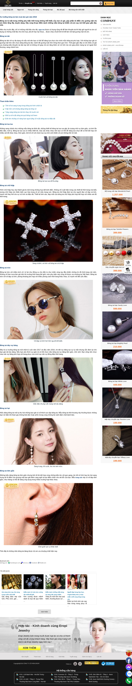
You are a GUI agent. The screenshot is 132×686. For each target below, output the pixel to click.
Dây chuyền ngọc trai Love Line (117, 267)
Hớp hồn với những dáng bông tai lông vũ (20, 109)
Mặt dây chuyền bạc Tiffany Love (117, 457)
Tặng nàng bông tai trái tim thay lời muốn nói (22, 112)
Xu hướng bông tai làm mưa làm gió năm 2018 (18, 17)
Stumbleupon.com (14, 563)
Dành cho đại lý (87, 656)
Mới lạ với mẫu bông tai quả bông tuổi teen (21, 115)
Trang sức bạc (48, 10)
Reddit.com (42, 563)
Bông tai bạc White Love (117, 381)
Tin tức (21, 3)
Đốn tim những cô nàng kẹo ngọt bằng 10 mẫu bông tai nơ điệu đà (30, 119)
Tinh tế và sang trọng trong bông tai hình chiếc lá (23, 106)
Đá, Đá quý (61, 10)
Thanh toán (37, 656)
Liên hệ (55, 3)
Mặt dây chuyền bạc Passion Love (117, 419)
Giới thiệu (39, 3)
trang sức (78, 477)
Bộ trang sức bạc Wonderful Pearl (117, 191)
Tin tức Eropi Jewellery (111, 42)
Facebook (33, 563)
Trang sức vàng (33, 10)
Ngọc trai (20, 10)
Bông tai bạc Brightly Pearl (117, 343)
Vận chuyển (107, 24)
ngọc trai (41, 29)
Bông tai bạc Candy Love (117, 305)
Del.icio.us (25, 563)
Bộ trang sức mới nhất (76, 10)
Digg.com (3, 563)
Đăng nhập (109, 4)
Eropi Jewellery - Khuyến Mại (113, 45)
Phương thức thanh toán (112, 28)
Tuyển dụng (48, 3)
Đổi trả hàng (107, 31)
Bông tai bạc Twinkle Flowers (117, 229)
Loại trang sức (8, 10)
